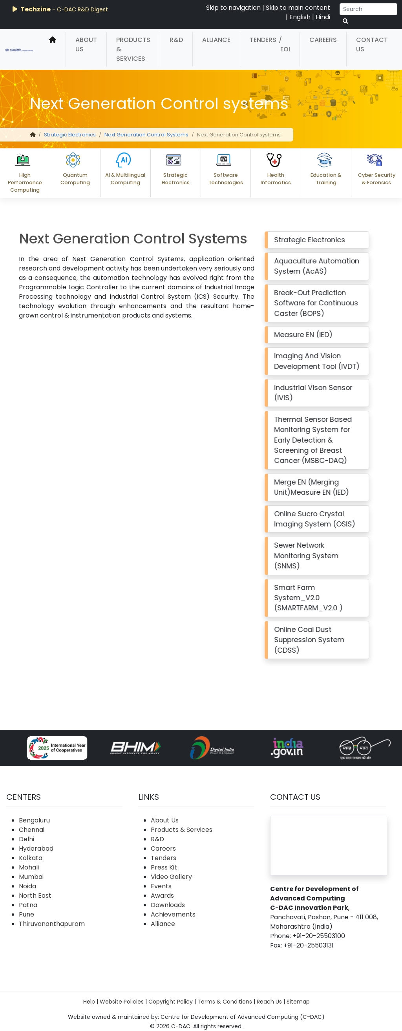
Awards (162, 895)
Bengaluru (34, 820)
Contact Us (372, 44)
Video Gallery (171, 876)
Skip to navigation (233, 7)
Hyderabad (36, 848)
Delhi (26, 839)
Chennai (31, 829)
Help (89, 1002)
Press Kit (164, 867)
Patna (28, 904)
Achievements (173, 914)
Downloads (168, 904)
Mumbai (31, 876)
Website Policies (122, 1002)
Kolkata (30, 857)
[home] (53, 49)
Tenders (263, 39)
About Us (86, 44)
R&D (176, 39)
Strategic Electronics (70, 134)
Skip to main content (298, 7)
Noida (27, 886)
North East (35, 895)
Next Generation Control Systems (146, 134)
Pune (26, 914)
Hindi (323, 17)
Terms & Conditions (224, 1002)
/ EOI (284, 44)
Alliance (216, 39)
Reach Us (269, 1002)
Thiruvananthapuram (52, 923)
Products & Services (133, 49)
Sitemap (298, 1002)
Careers (323, 39)
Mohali (29, 867)
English (300, 17)
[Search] (368, 9)
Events (161, 886)
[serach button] (345, 21)
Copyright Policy (170, 1002)
